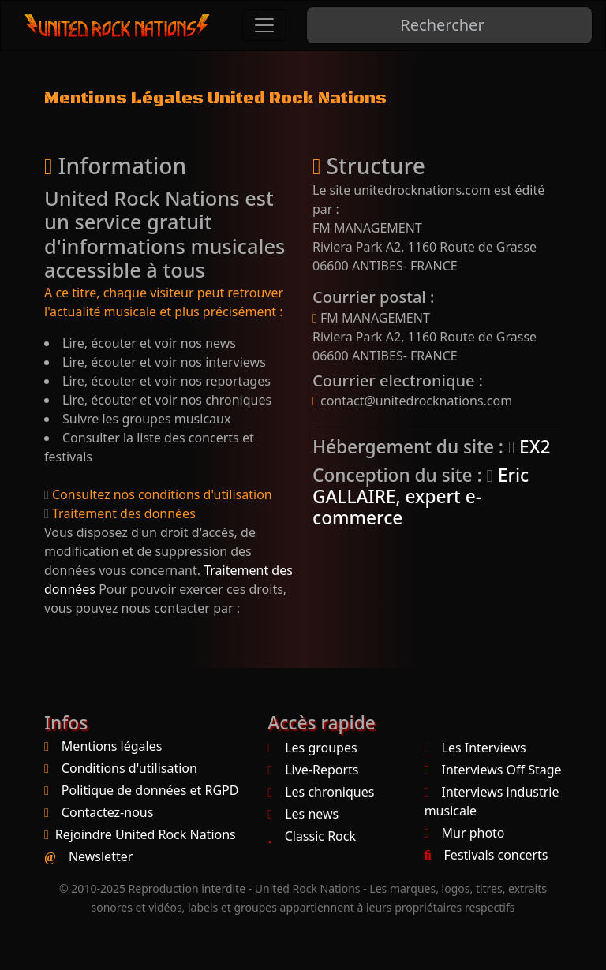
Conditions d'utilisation (129, 768)
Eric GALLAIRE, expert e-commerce (420, 496)
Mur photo (465, 832)
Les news (303, 814)
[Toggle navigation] (264, 25)
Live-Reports (312, 769)
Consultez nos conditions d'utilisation (158, 494)
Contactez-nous (108, 812)
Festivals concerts (486, 855)
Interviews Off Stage (493, 769)
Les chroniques (320, 791)
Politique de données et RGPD (150, 790)
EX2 (529, 447)
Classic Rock (311, 836)
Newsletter (101, 856)
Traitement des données (120, 513)
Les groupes (312, 747)
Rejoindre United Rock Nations (145, 834)
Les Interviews (475, 747)
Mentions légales (112, 746)
